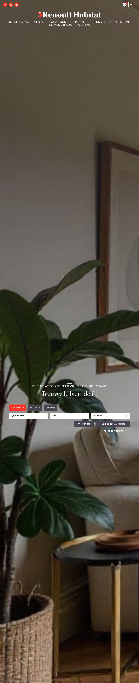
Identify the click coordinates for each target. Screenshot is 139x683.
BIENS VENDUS (101, 22)
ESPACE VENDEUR (61, 24)
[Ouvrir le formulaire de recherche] (84, 424)
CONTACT (85, 24)
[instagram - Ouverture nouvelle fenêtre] (11, 4)
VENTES (39, 22)
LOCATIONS (57, 22)
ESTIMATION (79, 22)
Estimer (51, 407)
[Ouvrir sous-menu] (131, 22)
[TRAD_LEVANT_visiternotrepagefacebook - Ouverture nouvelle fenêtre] (5, 4)
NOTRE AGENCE (19, 22)
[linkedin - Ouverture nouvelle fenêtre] (16, 4)
